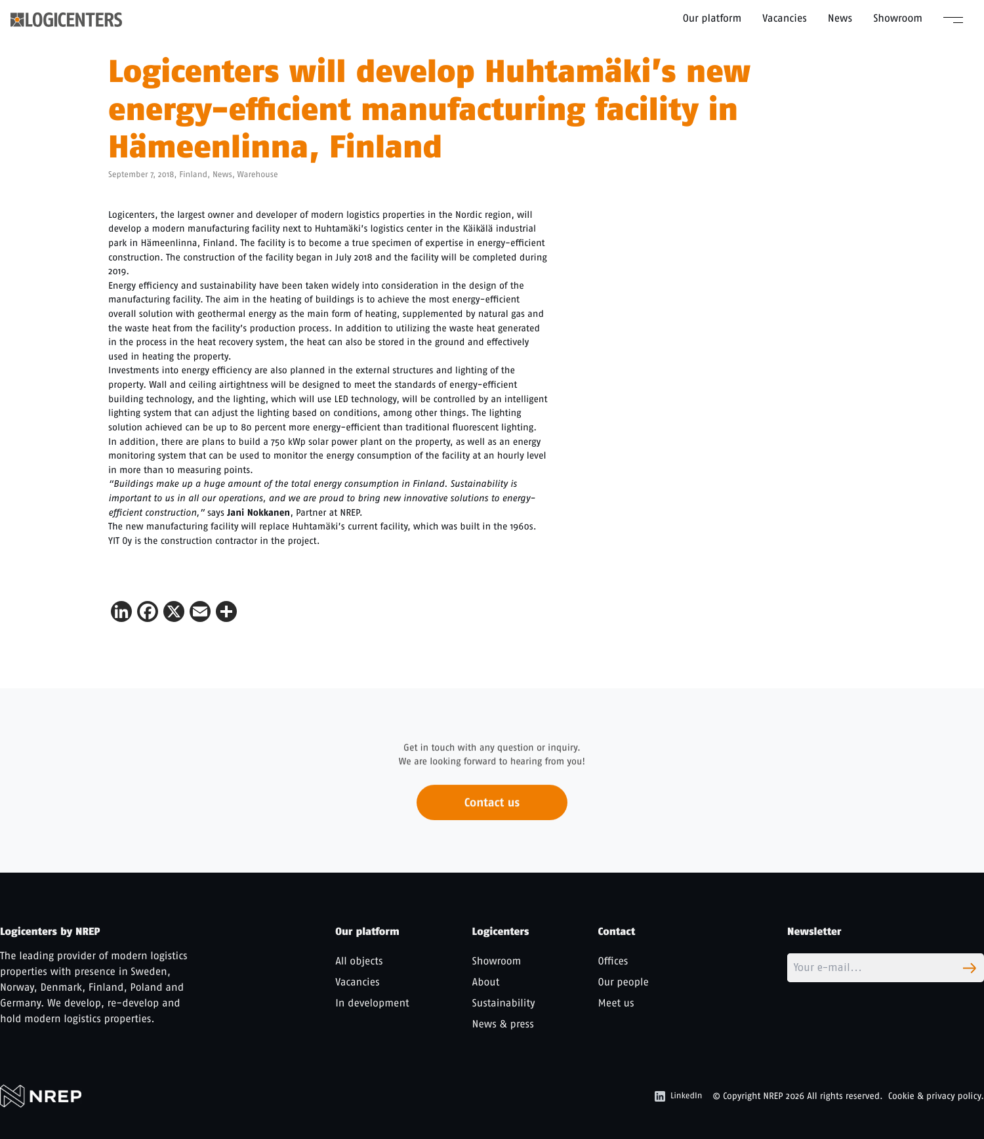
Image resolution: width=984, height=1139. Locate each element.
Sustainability (503, 1003)
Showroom (897, 18)
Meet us (616, 1003)
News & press (503, 1024)
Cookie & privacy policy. (936, 1096)
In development (372, 1003)
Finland (193, 175)
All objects (358, 961)
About (486, 982)
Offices (613, 961)
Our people (623, 982)
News (840, 18)
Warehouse (257, 175)
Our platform (712, 18)
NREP (773, 1096)
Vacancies (784, 18)
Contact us (492, 807)
